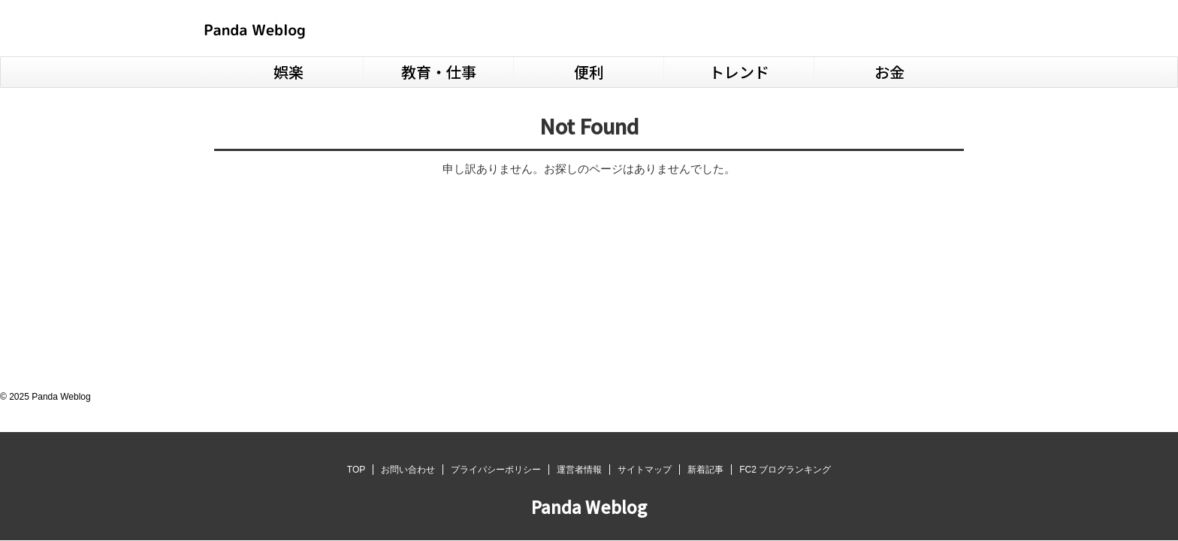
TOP (356, 469)
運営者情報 (579, 469)
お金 (889, 72)
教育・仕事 (438, 72)
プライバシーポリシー (496, 469)
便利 (589, 72)
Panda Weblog (589, 506)
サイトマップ (645, 469)
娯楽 (288, 72)
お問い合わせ (408, 469)
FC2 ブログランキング (785, 469)
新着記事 (705, 469)
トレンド (739, 72)
